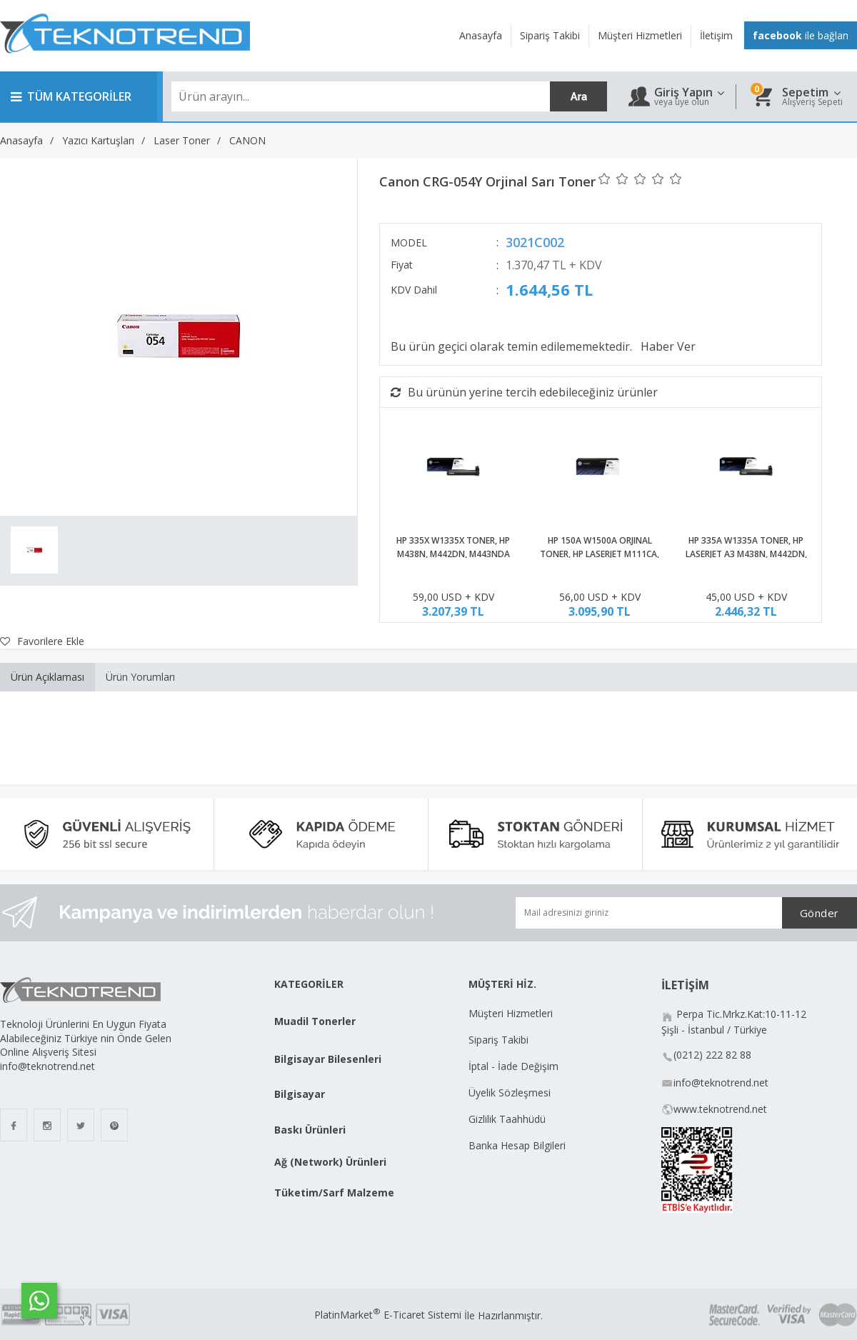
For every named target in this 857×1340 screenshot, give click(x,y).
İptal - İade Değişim (514, 1066)
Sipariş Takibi (498, 1039)
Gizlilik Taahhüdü (507, 1119)
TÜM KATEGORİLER (71, 96)
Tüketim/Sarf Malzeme (334, 1192)
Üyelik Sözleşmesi (509, 1092)
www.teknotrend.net (720, 1109)
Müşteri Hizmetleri (510, 1013)
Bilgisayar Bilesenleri (327, 1059)
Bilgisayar (299, 1094)
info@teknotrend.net (720, 1082)
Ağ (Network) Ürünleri (330, 1162)
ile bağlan (800, 35)
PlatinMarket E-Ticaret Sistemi (387, 1314)
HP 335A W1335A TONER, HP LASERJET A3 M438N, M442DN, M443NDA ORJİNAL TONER (746, 554)
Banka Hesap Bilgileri (517, 1145)
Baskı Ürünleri (310, 1129)
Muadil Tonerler (315, 1021)
